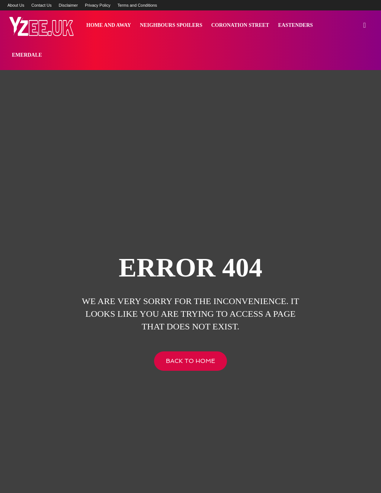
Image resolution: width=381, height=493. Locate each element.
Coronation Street (240, 25)
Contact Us (41, 5)
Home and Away (108, 25)
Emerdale (27, 55)
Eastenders (295, 25)
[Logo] (40, 25)
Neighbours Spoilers (171, 25)
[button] (365, 26)
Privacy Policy (97, 5)
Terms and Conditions (137, 5)
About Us (15, 5)
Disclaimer (68, 5)
